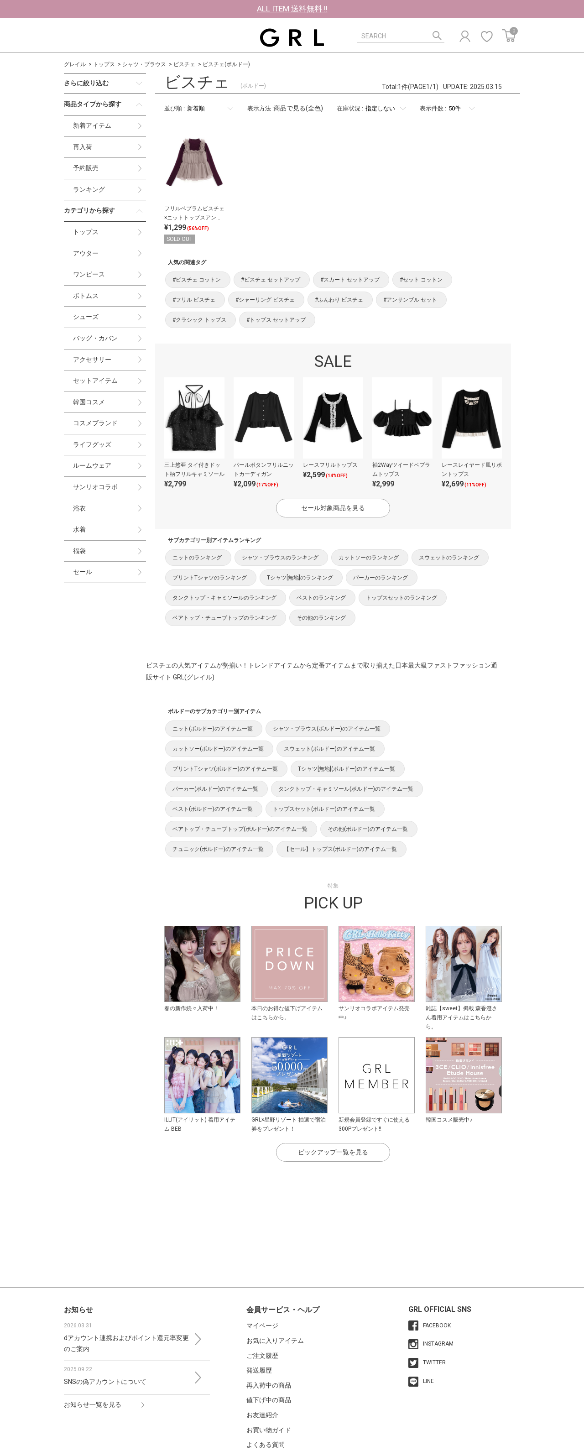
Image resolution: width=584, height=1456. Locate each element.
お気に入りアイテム (275, 1340)
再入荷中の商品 (268, 1385)
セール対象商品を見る (333, 507)
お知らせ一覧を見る (92, 1404)
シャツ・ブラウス (144, 64)
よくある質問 (265, 1444)
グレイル (75, 64)
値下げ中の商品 (268, 1400)
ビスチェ (184, 64)
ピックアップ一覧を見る (333, 1152)
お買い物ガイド (268, 1430)
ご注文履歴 (262, 1355)
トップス (104, 64)
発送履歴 (259, 1370)
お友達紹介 (262, 1415)
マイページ (262, 1325)
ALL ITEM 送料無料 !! (292, 8)
